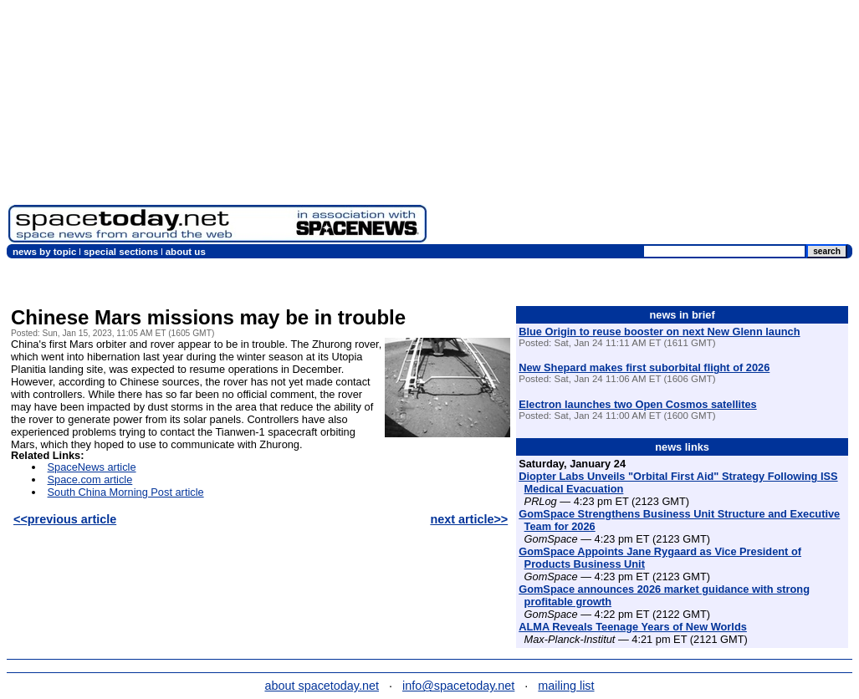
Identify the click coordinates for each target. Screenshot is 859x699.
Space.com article (90, 479)
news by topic (44, 252)
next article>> (469, 519)
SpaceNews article (92, 467)
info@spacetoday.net (458, 685)
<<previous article (64, 519)
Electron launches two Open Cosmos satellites (637, 404)
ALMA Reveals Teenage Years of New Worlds (633, 626)
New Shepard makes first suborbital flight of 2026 (644, 367)
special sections (121, 252)
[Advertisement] (642, 125)
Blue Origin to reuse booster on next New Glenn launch (659, 331)
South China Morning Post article (126, 492)
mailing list (566, 685)
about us (186, 252)
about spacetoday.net (321, 685)
